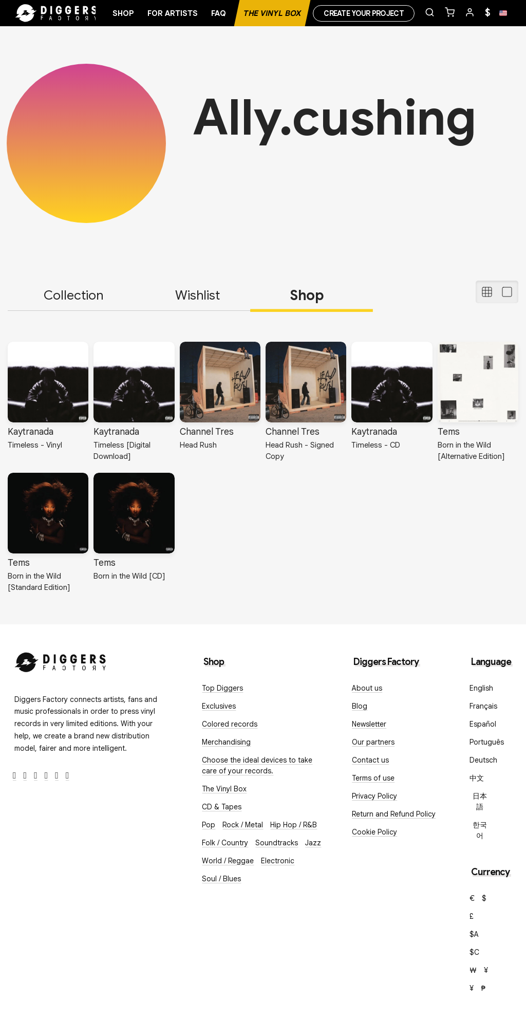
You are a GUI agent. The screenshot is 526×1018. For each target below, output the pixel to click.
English (481, 688)
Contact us (370, 760)
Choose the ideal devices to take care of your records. (257, 765)
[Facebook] (14, 775)
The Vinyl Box (272, 13)
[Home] (56, 13)
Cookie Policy (374, 832)
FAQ (218, 13)
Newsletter (369, 724)
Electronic (277, 860)
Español (482, 724)
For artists (172, 13)
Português (486, 742)
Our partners (373, 742)
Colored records (229, 724)
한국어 (480, 830)
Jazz (313, 842)
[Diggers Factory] (60, 660)
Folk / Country (225, 842)
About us (367, 688)
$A (474, 934)
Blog (359, 706)
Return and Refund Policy (394, 814)
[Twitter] (25, 775)
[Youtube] (46, 775)
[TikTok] (67, 775)
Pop (208, 824)
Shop (123, 13)
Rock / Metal (242, 824)
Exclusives (219, 706)
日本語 (480, 801)
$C (474, 952)
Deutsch (483, 760)
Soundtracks (276, 842)
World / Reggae (228, 860)
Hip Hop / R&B (293, 824)
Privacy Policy (374, 796)
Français (483, 706)
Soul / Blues (221, 878)
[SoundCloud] (56, 775)
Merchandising (226, 742)
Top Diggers (222, 688)
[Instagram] (35, 775)
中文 (476, 778)
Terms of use (373, 778)
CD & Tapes (221, 806)
